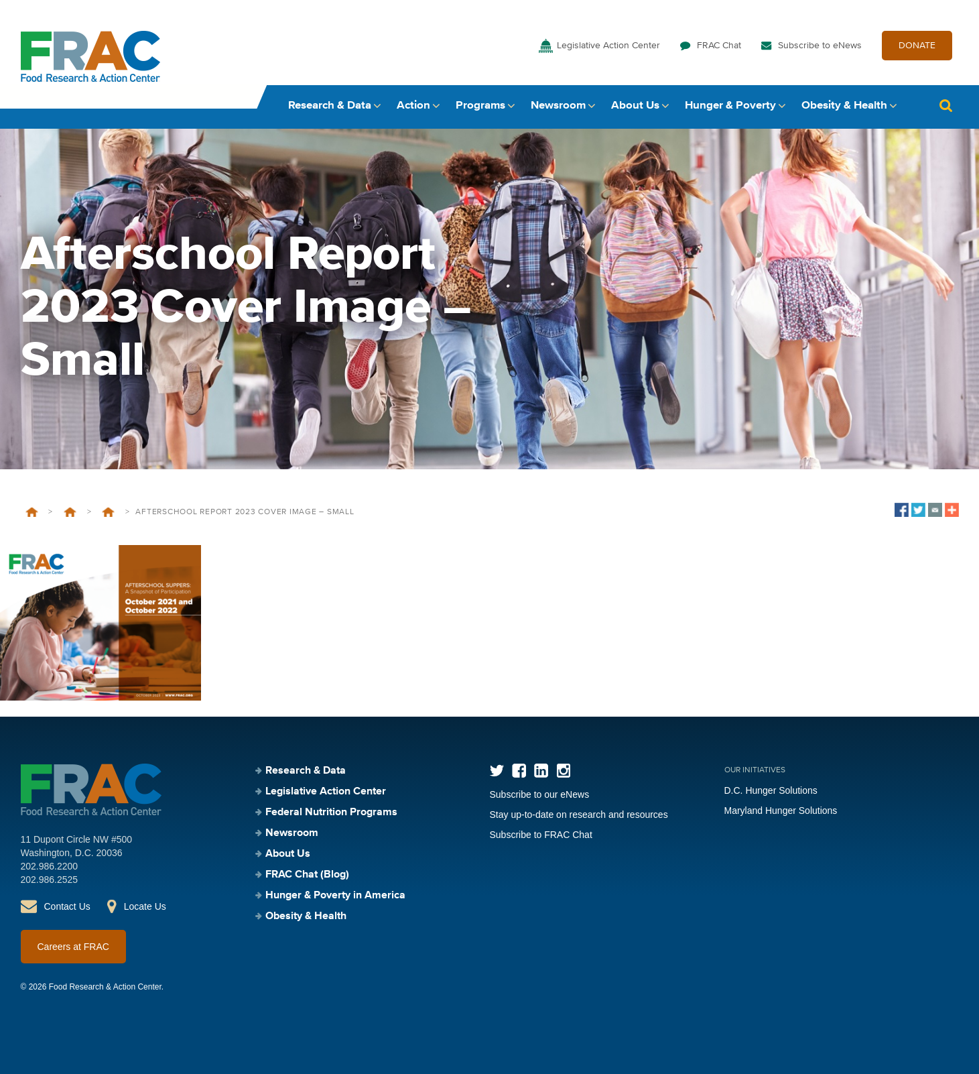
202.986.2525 (49, 879)
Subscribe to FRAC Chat (541, 834)
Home (32, 512)
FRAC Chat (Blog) (307, 875)
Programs (480, 105)
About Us (635, 105)
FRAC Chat (719, 45)
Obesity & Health (844, 105)
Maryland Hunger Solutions (781, 810)
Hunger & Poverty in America (335, 895)
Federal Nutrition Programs (70, 512)
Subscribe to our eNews (540, 794)
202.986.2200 (49, 866)
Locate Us (145, 906)
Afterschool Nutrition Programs (108, 512)
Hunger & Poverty (730, 105)
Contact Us (67, 906)
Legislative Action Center (608, 45)
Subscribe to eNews (820, 45)
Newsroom (558, 105)
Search (946, 105)
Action (413, 105)
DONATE (917, 45)
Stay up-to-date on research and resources (579, 814)
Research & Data (329, 105)
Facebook (519, 771)
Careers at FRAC (73, 946)
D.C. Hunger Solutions (771, 790)
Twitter (497, 771)
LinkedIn (541, 771)
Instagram (563, 771)
